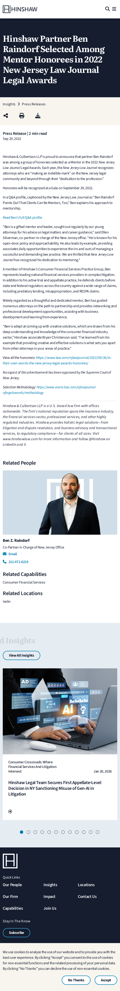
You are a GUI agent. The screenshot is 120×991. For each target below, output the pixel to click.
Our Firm (10, 897)
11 (91, 832)
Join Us (50, 908)
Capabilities (13, 908)
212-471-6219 (15, 561)
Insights (50, 885)
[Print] (21, 116)
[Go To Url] (10, 811)
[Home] (20, 9)
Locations (86, 885)
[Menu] (114, 9)
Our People (12, 885)
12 (98, 832)
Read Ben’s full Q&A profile (22, 217)
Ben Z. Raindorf (16, 540)
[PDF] (38, 116)
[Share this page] (5, 116)
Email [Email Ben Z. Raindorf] (10, 554)
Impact (50, 897)
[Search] (107, 9)
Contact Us (87, 897)
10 (84, 832)
